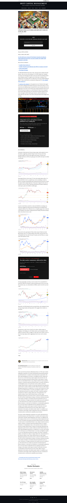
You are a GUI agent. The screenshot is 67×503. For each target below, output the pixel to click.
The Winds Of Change (23, 70)
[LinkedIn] (44, 0)
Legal (29, 501)
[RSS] (48, 0)
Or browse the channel (34, 269)
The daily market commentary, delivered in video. (33, 260)
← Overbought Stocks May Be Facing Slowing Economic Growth (29, 456)
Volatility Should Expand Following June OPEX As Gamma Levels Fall (33, 66)
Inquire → (46, 366)
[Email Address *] (33, 42)
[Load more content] (30, 276)
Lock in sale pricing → (25, 130)
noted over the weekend (24, 84)
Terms (37, 501)
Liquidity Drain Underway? (24, 65)
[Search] (22, 0)
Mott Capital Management (33, 3)
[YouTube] (45, 0)
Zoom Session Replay (23, 68)
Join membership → (24, 269)
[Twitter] (47, 0)
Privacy (33, 501)
